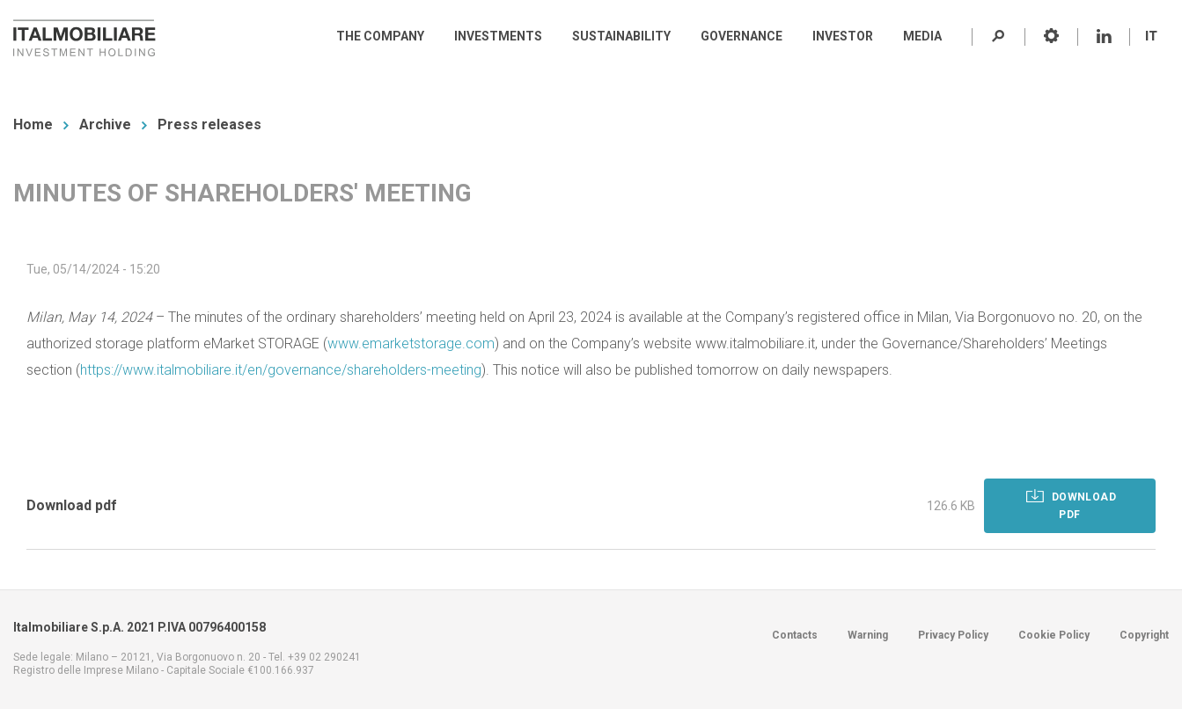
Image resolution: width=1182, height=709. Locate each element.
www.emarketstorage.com (411, 343)
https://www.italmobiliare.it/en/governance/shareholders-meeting (280, 370)
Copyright (1144, 635)
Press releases (209, 124)
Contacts (795, 635)
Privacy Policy (953, 635)
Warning (868, 635)
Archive (105, 124)
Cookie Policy (1054, 635)
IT (1151, 36)
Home (33, 124)
